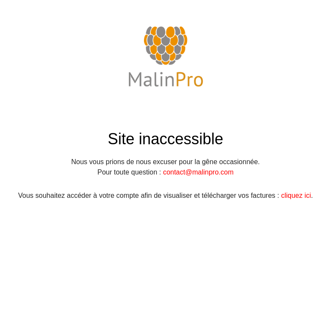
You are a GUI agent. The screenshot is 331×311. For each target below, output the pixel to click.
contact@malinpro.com (198, 172)
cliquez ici (296, 195)
